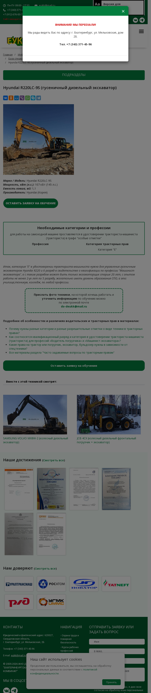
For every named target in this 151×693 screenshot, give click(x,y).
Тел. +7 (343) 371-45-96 (75, 44)
